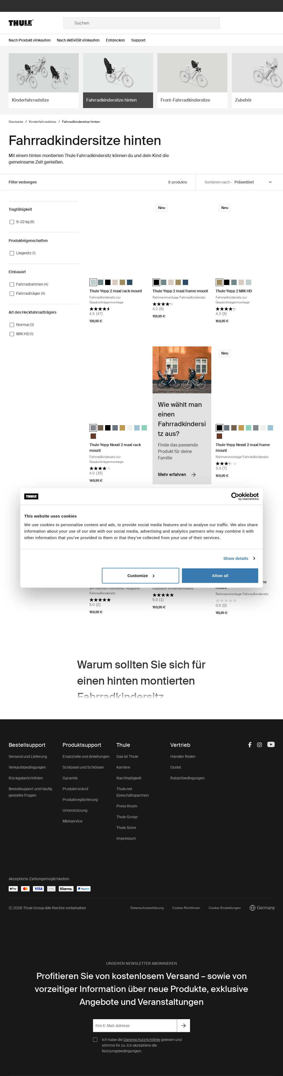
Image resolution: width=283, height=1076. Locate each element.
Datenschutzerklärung (147, 908)
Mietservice (72, 821)
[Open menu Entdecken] (118, 40)
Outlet (175, 767)
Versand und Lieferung (28, 756)
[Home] (36, 23)
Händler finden (182, 756)
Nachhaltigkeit (129, 778)
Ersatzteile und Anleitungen (86, 756)
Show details (236, 558)
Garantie (70, 778)
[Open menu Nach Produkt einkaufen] (33, 40)
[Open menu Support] (141, 40)
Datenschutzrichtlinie (141, 1039)
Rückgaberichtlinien (26, 778)
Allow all (220, 575)
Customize (140, 575)
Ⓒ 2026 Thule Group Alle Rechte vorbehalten (47, 907)
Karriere (123, 767)
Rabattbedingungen (187, 778)
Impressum (126, 838)
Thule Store (126, 827)
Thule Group (126, 816)
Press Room (126, 806)
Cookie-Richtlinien (186, 908)
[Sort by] (253, 182)
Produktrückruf (75, 788)
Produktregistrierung (80, 799)
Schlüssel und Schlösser (83, 767)
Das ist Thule (127, 756)
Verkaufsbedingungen (27, 767)
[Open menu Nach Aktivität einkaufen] (81, 40)
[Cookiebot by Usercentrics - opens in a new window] (235, 496)
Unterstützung (75, 810)
